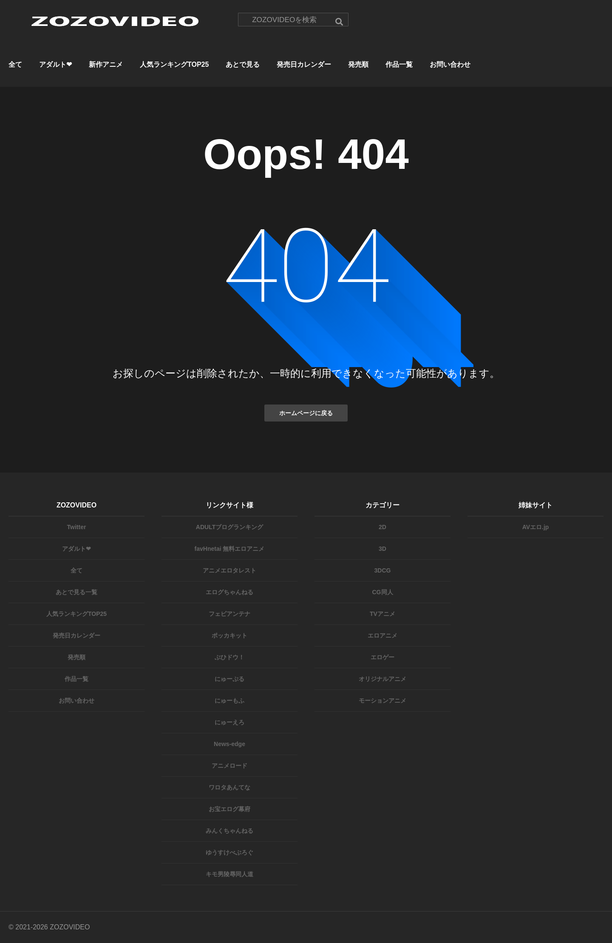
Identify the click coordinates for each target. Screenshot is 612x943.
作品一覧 (399, 64)
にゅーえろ (229, 722)
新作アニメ (106, 64)
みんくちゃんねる (229, 830)
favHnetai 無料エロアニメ (230, 548)
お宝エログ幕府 (229, 809)
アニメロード (229, 765)
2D (382, 527)
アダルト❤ (55, 64)
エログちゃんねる (229, 592)
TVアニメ (382, 613)
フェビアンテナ (229, 613)
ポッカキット (229, 635)
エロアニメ (382, 635)
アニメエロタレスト (229, 570)
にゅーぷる (229, 678)
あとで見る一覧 (76, 592)
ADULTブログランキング (229, 527)
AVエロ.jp (535, 527)
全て (15, 64)
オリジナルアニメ (382, 678)
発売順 (358, 64)
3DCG (382, 570)
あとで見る (243, 64)
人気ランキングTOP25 (174, 64)
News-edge (229, 744)
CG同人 (382, 592)
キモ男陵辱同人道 (229, 874)
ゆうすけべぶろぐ (229, 852)
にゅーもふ (229, 700)
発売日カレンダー (304, 64)
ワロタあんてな (229, 787)
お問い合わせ (450, 64)
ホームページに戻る (306, 413)
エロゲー (382, 657)
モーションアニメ (382, 700)
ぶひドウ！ (229, 657)
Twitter (76, 527)
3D (382, 548)
